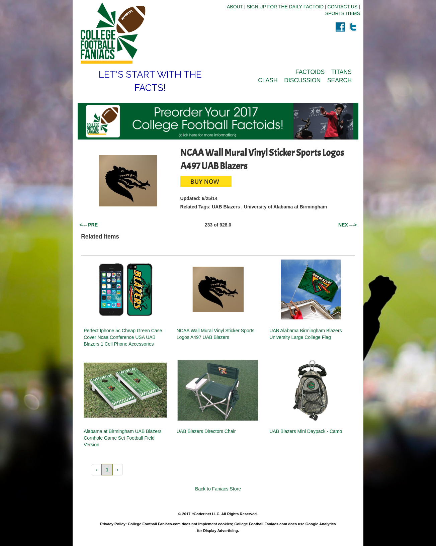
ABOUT (235, 6)
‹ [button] (97, 469)
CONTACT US (343, 6)
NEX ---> (347, 224)
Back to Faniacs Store (218, 488)
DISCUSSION (302, 80)
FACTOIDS (310, 72)
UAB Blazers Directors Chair (206, 431)
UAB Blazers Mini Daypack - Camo (305, 431)
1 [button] (107, 469)
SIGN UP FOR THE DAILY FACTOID (285, 6)
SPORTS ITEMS (342, 13)
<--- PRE (88, 224)
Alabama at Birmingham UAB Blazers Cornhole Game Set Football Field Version (123, 438)
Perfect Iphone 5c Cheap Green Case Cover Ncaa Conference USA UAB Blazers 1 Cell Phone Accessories (123, 337)
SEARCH (339, 80)
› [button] (117, 469)
